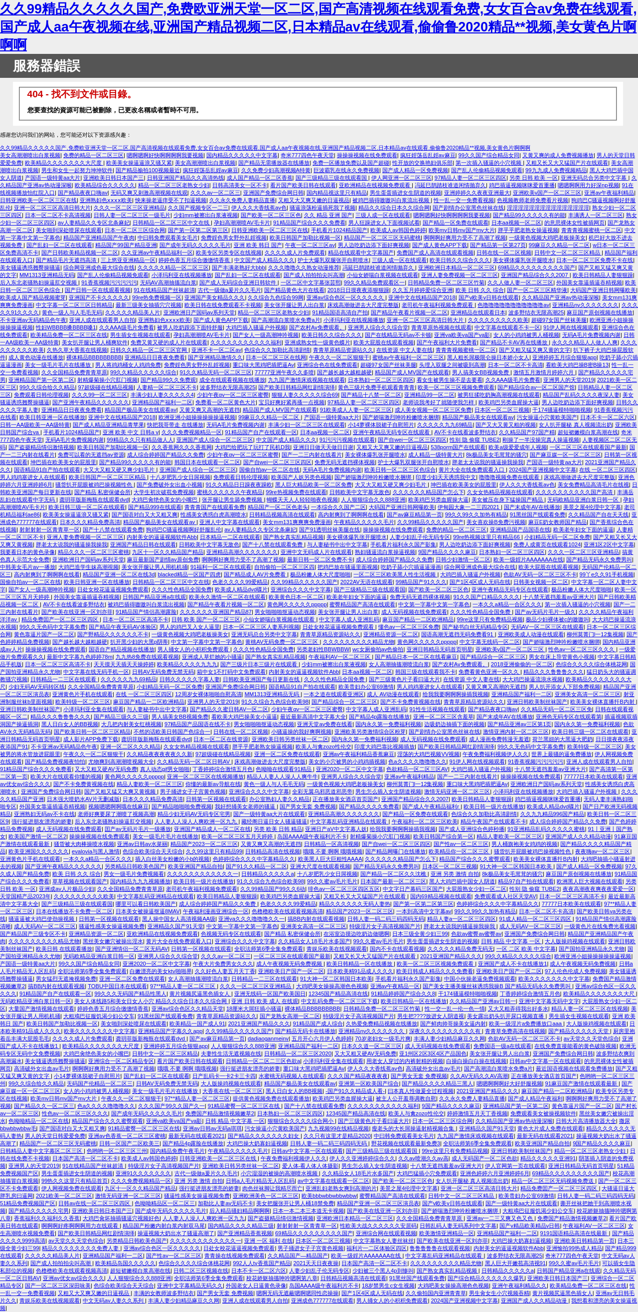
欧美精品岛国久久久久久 (125, 1263)
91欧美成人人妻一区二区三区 (356, 410)
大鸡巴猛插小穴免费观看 (427, 1173)
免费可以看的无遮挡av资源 (91, 455)
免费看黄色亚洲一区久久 (489, 672)
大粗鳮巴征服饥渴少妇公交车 (99, 1016)
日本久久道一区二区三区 (371, 1046)
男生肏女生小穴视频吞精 (499, 1293)
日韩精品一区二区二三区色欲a (263, 1061)
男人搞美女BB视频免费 (481, 372)
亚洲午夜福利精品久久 (519, 1286)
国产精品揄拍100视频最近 (148, 170)
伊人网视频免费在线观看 (71, 1188)
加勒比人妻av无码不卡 (225, 1203)
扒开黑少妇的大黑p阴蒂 (139, 642)
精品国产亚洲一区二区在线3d (119, 574)
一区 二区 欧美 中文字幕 (526, 949)
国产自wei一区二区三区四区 (412, 440)
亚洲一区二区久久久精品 (130, 747)
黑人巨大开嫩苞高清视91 (515, 1263)
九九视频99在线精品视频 (338, 1128)
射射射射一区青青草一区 (49, 529)
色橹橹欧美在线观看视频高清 (287, 911)
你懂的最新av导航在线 (213, 784)
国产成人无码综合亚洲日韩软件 (238, 282)
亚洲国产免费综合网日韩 (273, 193)
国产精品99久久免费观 (168, 380)
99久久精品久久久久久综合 (143, 372)
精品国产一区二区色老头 (278, 507)
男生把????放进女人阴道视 (431, 1016)
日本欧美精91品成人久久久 (360, 971)
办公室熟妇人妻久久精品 (279, 799)
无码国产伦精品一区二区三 (100, 1083)
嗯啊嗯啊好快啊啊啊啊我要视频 (165, 155)
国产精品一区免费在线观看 (455, 223)
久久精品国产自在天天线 (598, 515)
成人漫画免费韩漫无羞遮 (499, 739)
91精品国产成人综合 (318, 1024)
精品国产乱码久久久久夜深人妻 (581, 395)
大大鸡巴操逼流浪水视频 (532, 679)
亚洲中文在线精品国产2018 (422, 297)
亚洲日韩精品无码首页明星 (440, 649)
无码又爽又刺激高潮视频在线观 (149, 193)
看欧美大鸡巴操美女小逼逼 (244, 717)
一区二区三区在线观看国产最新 (588, 447)
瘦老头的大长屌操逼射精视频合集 (414, 1128)
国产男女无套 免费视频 (308, 806)
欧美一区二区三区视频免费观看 (456, 387)
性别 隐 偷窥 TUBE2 (474, 440)
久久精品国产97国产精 (526, 432)
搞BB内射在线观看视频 (316, 919)
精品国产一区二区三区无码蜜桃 (382, 238)
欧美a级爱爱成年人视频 (517, 447)
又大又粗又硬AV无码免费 (106, 769)
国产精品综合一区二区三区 (493, 657)
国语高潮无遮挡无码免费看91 (458, 634)
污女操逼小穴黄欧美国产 (547, 417)
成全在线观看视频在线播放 (232, 380)
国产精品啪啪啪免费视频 (182, 806)
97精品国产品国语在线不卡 (197, 724)
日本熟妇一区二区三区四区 (381, 380)
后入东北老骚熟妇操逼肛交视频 (39, 282)
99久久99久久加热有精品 (476, 515)
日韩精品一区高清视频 (331, 844)
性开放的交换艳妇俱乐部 (422, 163)
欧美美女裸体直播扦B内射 (603, 702)
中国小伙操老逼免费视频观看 (479, 979)
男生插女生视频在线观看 (140, 335)
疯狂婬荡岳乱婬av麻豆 (428, 155)
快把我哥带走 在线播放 (175, 425)
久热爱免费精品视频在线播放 (381, 1024)
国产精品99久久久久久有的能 (529, 215)
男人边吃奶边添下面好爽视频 (373, 245)
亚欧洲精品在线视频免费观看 (375, 185)
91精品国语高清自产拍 (339, 312)
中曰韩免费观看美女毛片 (168, 238)
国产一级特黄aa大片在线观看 (269, 814)
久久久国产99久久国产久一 (171, 1106)
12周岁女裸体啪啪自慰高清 (208, 694)
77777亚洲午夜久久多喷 (284, 372)
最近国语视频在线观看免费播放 (574, 1068)
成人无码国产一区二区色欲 (484, 1158)
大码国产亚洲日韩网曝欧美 (603, 290)
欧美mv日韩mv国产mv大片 (462, 230)
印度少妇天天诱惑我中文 (446, 477)
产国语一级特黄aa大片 (52, 178)
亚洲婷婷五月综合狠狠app (564, 357)
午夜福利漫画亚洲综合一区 (216, 911)
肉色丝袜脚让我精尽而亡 (272, 1188)
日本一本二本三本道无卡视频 (308, 1211)
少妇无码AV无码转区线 (36, 687)
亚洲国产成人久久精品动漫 (578, 836)
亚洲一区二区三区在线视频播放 (205, 777)
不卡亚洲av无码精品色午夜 (33, 320)
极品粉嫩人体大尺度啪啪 (320, 574)
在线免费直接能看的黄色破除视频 (575, 1046)
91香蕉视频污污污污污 (109, 282)
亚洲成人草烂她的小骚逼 (212, 657)
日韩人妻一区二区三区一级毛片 (132, 215)
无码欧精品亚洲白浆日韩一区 (583, 500)
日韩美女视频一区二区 (540, 582)
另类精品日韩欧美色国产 (135, 866)
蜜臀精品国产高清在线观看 (362, 604)
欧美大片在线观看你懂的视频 (66, 777)
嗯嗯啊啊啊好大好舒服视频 (509, 1083)
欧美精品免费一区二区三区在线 (68, 335)
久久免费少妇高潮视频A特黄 (276, 170)
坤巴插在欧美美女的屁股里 (63, 462)
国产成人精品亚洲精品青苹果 (108, 425)
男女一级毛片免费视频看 (134, 874)
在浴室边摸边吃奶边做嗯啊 (356, 934)
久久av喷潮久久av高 (423, 1158)
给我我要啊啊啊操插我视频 (455, 694)
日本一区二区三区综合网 (135, 230)
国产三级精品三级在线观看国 (332, 178)
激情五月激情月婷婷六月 (544, 372)
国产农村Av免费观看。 (317, 327)
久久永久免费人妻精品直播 (242, 200)
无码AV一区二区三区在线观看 (547, 627)
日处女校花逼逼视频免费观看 (113, 589)
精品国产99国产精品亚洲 (125, 245)
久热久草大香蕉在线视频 (77, 350)
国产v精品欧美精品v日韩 (529, 1226)
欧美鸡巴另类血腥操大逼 (508, 402)
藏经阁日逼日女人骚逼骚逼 (274, 821)
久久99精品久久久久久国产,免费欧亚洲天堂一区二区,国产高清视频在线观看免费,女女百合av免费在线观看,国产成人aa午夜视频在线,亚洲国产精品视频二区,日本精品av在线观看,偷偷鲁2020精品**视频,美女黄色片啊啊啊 (318, 26)
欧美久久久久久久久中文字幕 (554, 979)
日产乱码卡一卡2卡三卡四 (224, 1076)
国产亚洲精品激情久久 (215, 357)
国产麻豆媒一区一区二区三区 (565, 455)
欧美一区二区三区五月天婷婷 (237, 836)
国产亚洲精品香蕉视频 (244, 1233)
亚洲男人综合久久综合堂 (378, 327)
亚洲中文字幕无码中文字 (549, 1001)
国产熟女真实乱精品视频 (293, 537)
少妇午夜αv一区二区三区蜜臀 (233, 395)
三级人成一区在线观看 (382, 215)
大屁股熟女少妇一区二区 (476, 889)
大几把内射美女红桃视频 (131, 724)
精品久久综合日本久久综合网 (394, 208)
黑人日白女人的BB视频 (69, 724)
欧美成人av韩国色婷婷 (398, 230)
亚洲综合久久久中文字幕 (301, 589)
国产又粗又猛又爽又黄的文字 (534, 350)
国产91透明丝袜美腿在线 (329, 529)
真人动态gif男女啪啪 (165, 769)
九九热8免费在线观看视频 (147, 657)
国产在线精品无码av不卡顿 (398, 335)
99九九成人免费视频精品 (555, 170)
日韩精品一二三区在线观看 (64, 679)
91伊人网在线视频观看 (571, 327)
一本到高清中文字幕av (424, 911)
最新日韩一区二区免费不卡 (320, 559)
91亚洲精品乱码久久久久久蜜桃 (546, 829)
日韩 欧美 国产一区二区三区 (205, 619)
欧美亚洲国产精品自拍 (195, 866)
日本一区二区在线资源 (220, 739)
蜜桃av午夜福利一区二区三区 (408, 357)
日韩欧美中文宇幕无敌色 (359, 492)
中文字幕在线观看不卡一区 (507, 327)
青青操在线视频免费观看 (234, 1256)
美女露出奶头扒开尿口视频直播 (506, 1016)
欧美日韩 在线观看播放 (64, 949)
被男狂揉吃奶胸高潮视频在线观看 (499, 395)
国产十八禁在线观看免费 (113, 529)
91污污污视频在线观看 (347, 440)
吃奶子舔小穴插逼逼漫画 (411, 567)
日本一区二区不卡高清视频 (58, 215)
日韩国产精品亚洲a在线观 (154, 597)
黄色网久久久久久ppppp (296, 604)
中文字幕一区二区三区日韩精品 (74, 305)
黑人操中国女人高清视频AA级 (178, 919)
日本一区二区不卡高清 (515, 365)
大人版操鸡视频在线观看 (575, 941)
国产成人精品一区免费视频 (415, 170)
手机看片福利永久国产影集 (403, 544)
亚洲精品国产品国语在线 (520, 529)
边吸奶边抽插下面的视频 (454, 724)
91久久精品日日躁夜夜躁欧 (238, 485)
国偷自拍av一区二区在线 (269, 470)
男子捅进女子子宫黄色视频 (193, 791)
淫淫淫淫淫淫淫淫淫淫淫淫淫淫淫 (548, 208)
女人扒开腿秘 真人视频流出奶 (575, 425)
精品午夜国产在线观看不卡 (493, 821)
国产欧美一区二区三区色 (271, 215)
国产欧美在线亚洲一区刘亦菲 (77, 612)
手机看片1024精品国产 (339, 230)
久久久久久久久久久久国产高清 (575, 492)
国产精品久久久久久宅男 (38, 1211)
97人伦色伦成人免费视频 (575, 971)
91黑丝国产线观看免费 (537, 515)
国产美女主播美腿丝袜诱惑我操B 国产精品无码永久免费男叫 (497, 986)
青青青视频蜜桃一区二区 (591, 230)
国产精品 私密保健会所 (102, 492)
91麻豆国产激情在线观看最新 (582, 1083)
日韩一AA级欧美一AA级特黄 (35, 425)
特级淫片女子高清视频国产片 (385, 926)
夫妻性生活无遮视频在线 (231, 1053)
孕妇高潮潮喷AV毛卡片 (242, 223)
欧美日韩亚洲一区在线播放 (52, 417)
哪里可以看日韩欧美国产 (146, 904)
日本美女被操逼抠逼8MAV (148, 911)
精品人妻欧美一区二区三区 (149, 784)
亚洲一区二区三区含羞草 (443, 717)
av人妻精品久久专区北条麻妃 (94, 223)
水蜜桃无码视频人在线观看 (291, 1076)
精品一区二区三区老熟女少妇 (173, 185)
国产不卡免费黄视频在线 (410, 702)
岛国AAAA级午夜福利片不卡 (312, 836)
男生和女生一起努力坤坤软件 (77, 170)
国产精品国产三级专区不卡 (33, 934)
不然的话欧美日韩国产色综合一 (172, 732)
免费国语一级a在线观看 (502, 1046)
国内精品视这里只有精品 (337, 193)
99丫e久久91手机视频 (607, 574)
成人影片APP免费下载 (90, 739)
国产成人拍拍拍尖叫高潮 (314, 275)
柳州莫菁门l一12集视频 (595, 634)
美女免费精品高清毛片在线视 (593, 485)
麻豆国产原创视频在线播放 (600, 312)
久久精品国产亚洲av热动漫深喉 (560, 297)
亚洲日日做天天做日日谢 (323, 447)
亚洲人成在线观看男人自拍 (102, 320)
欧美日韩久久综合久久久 (460, 260)
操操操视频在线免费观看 (367, 155)
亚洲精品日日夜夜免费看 (155, 357)
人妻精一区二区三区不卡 (167, 387)
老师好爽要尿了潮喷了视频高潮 (116, 814)
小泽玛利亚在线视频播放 (182, 275)
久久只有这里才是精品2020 (337, 1136)
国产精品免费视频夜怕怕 (55, 762)
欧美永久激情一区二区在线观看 (227, 597)
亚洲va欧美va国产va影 (462, 335)
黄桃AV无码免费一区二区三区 (282, 642)
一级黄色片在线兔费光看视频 (600, 926)
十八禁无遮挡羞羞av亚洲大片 (559, 597)
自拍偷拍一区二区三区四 (284, 567)
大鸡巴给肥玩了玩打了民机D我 (252, 447)
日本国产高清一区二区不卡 (85, 1158)
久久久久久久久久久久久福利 (246, 342)
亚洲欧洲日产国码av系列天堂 (199, 312)
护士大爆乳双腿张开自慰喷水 (333, 260)
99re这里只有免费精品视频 (489, 619)
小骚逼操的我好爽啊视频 (301, 732)
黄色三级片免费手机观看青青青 (376, 387)
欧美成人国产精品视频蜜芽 (33, 297)
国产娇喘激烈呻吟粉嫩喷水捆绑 (400, 417)
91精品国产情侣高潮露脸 (146, 612)
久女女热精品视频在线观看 (500, 492)
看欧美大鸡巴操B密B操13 (577, 365)
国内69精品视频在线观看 (440, 896)
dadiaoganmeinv (268, 1039)
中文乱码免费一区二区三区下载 (339, 1001)
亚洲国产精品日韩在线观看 (143, 544)
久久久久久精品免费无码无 (460, 949)
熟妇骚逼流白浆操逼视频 (385, 552)
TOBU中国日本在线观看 (117, 986)
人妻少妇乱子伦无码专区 (420, 537)
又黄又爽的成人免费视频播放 (558, 155)
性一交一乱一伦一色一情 (455, 1009)
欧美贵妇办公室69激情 (366, 687)
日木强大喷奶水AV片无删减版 (83, 799)
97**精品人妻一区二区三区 (183, 986)
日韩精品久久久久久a (267, 874)
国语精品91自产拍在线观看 (47, 470)
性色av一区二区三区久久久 (582, 649)
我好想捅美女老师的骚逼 (246, 806)
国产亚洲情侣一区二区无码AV (131, 949)
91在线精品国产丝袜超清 (164, 290)
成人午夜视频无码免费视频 (289, 964)
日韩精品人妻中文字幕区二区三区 (42, 1151)
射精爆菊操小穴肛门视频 (107, 380)
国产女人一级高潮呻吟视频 (266, 335)
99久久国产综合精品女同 (489, 155)
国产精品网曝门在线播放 (395, 851)
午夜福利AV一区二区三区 (340, 657)
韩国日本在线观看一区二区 (207, 462)
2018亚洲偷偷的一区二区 (522, 664)
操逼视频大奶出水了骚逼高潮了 (176, 1233)
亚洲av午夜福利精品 (609, 193)
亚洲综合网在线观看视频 (386, 1233)
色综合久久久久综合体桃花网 (591, 664)
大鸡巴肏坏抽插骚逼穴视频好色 (121, 1218)
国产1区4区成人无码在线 (480, 582)
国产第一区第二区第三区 (198, 230)
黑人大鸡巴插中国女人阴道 (462, 881)
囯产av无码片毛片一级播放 (138, 829)
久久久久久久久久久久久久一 (202, 874)
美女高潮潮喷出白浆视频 (30, 155)
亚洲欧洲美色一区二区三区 (266, 1196)
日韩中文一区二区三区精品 (568, 253)
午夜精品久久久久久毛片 (364, 522)
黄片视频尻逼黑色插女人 (200, 994)
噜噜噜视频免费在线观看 (510, 477)
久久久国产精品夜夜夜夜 (357, 1076)
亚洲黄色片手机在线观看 (82, 694)
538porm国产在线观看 (458, 447)
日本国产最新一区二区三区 (393, 881)
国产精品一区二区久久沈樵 (394, 874)
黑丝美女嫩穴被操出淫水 (113, 941)
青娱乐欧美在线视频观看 (337, 949)
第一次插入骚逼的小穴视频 (489, 163)
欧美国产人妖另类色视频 (301, 477)
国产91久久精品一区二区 (256, 866)
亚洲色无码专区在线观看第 (569, 717)
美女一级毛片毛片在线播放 (58, 365)
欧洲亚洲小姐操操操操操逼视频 (197, 417)
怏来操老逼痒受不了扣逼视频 (170, 200)
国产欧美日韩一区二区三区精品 (92, 732)
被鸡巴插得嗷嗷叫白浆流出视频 (391, 200)
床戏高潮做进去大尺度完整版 (363, 305)
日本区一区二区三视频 (502, 410)
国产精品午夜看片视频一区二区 (409, 312)
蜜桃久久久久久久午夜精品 (230, 492)
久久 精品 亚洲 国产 (328, 215)
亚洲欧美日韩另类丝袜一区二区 (290, 739)
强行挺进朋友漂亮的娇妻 (41, 821)
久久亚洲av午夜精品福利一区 (157, 253)
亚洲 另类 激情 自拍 (455, 874)
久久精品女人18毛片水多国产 (314, 941)
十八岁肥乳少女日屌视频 (180, 477)
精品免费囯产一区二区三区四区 (60, 619)
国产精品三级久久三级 (121, 717)
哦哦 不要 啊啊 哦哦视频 (332, 851)
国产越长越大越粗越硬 (344, 372)
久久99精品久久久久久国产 (430, 522)
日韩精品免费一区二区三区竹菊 (446, 282)
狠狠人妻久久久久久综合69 (305, 395)
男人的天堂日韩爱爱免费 (55, 1136)
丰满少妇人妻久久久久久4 (162, 395)
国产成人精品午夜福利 (535, 1098)
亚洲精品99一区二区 (429, 395)
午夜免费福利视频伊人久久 (495, 754)
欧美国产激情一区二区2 (37, 836)
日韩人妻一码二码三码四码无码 (385, 919)
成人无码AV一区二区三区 (45, 926)
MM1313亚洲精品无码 (46, 275)
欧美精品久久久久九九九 (187, 664)
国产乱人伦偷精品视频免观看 (486, 170)
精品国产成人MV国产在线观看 (412, 372)
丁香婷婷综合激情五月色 (222, 769)
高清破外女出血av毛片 (41, 1068)
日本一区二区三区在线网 (276, 357)
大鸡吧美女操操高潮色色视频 (331, 986)
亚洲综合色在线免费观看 (327, 365)
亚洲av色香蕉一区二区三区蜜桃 (126, 1136)
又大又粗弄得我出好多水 (518, 1009)
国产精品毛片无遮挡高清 (67, 260)
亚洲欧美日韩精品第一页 (584, 1241)
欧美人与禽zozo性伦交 (323, 747)
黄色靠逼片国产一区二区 (44, 634)
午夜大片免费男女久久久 (223, 964)
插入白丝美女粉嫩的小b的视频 (172, 859)
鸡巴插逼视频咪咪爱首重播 (522, 185)
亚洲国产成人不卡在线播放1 (512, 964)
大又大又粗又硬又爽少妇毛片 (119, 470)
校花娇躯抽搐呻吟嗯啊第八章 (282, 1278)
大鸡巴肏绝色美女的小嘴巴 (165, 500)
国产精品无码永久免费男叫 (599, 559)
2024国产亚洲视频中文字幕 (542, 470)
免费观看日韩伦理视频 (41, 395)
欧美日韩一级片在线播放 (494, 806)
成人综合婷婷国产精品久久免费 (165, 455)
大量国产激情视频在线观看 (41, 1009)
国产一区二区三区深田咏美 (58, 1286)
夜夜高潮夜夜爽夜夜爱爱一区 (598, 889)
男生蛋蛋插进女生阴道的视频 (405, 193)
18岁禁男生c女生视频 (388, 1286)
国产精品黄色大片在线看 (294, 290)
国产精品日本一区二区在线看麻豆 (416, 657)
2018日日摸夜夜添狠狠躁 (358, 290)
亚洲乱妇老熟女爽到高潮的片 (341, 1188)
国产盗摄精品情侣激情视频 (41, 447)
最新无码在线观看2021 (196, 1136)
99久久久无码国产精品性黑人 (130, 994)
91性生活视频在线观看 (437, 709)
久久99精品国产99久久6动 (272, 889)
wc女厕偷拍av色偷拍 (378, 649)
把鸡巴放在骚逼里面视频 (348, 567)
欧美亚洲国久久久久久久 (38, 851)
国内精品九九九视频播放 (140, 881)
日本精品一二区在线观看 (230, 537)
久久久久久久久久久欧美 (498, 320)
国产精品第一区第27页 (497, 245)
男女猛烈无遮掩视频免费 (66, 979)
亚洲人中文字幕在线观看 (229, 522)
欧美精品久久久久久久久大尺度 (64, 163)
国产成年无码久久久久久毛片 (195, 245)
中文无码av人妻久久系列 (114, 1301)
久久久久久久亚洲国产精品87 (216, 612)
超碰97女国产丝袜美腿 (559, 320)
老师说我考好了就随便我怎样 (439, 402)
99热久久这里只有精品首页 (74, 1181)
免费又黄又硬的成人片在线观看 (169, 342)
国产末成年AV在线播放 (532, 507)
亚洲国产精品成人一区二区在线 (212, 829)
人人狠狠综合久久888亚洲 (373, 500)
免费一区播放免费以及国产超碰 (351, 163)
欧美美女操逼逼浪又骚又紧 (139, 163)
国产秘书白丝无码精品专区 (475, 627)
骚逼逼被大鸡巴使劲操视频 (42, 919)
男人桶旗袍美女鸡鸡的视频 (524, 844)
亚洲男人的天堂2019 (568, 380)
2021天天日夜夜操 (316, 1263)
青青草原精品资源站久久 (343, 350)
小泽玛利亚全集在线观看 (93, 709)
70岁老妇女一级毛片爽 (382, 1039)
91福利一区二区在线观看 (220, 567)
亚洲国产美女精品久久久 (214, 297)
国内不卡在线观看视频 (397, 949)
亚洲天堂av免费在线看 (324, 724)
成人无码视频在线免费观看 (414, 612)
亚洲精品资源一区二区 (390, 634)
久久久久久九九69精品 (445, 425)
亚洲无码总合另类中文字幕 (594, 178)
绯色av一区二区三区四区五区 (344, 889)
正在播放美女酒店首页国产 (345, 799)
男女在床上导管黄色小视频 (562, 657)
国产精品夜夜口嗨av (83, 193)
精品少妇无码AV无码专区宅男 (194, 814)
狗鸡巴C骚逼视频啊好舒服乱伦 (183, 529)
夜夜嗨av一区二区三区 (603, 851)
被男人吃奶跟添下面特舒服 (190, 327)
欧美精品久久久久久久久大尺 (599, 994)
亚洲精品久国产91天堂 (175, 926)
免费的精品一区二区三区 (93, 155)
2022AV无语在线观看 (366, 582)
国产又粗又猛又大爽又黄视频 (120, 791)
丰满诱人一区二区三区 (595, 215)
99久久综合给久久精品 (47, 387)
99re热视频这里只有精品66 (487, 537)
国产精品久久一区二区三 (44, 1106)
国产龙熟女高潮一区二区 (290, 1016)
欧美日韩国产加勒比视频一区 (305, 238)
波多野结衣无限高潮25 (536, 312)
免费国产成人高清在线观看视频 (435, 253)
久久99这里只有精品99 (214, 851)
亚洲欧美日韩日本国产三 (113, 178)
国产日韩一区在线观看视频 (98, 290)
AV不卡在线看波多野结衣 (465, 432)
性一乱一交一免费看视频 (464, 200)
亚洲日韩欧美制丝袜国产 (537, 702)
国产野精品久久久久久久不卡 (113, 634)
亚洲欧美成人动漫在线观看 (531, 634)
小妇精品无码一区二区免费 (557, 537)
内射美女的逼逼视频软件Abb (162, 537)
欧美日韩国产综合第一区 (443, 836)
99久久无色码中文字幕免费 (52, 627)
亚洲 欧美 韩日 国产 (258, 245)
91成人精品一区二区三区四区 (536, 919)
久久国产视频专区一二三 (198, 208)
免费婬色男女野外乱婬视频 (234, 238)
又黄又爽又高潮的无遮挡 (209, 410)
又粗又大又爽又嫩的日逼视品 (313, 200)
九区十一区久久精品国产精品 (167, 552)
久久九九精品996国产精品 (552, 814)
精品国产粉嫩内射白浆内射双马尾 (164, 1226)
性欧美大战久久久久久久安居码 (378, 1226)
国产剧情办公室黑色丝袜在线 (468, 208)
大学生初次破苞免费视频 (164, 492)
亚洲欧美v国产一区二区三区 (547, 193)
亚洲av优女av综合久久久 (73, 1278)
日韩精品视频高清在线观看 (282, 515)
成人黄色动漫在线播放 (35, 357)
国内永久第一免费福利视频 (388, 724)
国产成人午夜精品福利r (431, 806)
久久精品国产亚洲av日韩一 (483, 1001)
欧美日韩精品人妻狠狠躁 (603, 275)
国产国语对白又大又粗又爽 (144, 515)
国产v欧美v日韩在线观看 (489, 297)
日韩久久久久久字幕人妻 (190, 679)
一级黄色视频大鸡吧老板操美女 (547, 238)
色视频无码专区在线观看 (231, 934)
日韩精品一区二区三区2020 (297, 1053)
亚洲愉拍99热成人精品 (574, 1248)
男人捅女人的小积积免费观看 (194, 649)
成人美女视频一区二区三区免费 (433, 410)
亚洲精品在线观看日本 (478, 312)
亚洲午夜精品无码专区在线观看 (392, 432)
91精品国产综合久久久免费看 (309, 223)
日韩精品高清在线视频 (272, 851)
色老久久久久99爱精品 (240, 582)
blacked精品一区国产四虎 (189, 574)
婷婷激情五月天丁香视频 (477, 1113)
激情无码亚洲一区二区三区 (457, 791)
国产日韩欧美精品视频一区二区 (79, 253)
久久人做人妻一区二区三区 (520, 282)
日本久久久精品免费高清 (90, 522)
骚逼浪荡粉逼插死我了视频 (322, 208)
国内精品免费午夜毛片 (177, 1151)
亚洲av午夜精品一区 (395, 986)
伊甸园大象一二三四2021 (469, 507)
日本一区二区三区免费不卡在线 (594, 260)
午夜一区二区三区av (310, 245)
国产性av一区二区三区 (461, 844)
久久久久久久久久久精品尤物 (358, 642)
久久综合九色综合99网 (275, 297)
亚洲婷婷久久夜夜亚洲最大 (477, 193)
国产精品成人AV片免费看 (255, 574)
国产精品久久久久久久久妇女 (264, 1136)
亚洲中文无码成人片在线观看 (316, 552)
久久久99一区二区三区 (99, 395)
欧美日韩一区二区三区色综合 (400, 470)
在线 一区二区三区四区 (607, 470)
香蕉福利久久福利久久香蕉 (47, 1218)
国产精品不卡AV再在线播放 (514, 342)
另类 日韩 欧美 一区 (533, 178)
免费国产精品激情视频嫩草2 (219, 1113)
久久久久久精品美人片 (132, 312)
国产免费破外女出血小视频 (169, 485)
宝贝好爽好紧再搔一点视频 (291, 402)
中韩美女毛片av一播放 (27, 567)
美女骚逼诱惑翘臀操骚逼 (30, 267)
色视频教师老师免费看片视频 (532, 200)
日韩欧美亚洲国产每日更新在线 (262, 679)
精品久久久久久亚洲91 (548, 1158)
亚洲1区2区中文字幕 (609, 544)
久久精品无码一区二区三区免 (556, 709)
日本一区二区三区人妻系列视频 (261, 627)
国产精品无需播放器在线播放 (274, 163)
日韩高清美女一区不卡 (239, 185)
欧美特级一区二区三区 (82, 702)
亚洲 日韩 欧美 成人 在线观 (264, 1001)
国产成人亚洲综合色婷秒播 (471, 829)
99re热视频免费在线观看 (296, 492)
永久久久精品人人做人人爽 (585, 342)
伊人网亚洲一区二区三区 (401, 178)
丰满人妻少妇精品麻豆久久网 (449, 1039)
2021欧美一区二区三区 (64, 1196)
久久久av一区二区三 (215, 193)
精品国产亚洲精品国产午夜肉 (99, 238)
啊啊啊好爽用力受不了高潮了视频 (465, 238)
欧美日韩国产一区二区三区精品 (108, 477)
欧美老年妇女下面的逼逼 (583, 529)
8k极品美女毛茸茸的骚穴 (496, 455)
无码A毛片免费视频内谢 (591, 335)
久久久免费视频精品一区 (191, 432)
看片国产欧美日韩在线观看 (303, 185)
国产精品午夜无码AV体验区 (122, 627)
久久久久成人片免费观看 (295, 253)
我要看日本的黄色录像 (27, 552)
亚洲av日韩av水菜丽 (142, 844)
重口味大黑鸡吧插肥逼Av (263, 365)
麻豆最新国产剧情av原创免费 (163, 559)
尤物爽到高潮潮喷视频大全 (121, 762)
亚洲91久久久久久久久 (143, 1173)
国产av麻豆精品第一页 (414, 515)
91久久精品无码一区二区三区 (216, 372)
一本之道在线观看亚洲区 (334, 694)
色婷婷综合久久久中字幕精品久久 (254, 859)
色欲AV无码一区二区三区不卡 (539, 574)
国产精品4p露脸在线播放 (379, 717)
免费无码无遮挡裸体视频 (345, 462)
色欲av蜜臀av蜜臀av (476, 934)
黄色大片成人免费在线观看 (550, 1128)
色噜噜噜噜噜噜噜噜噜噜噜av (513, 305)
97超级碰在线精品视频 (105, 387)
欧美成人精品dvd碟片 (241, 589)
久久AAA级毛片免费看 (126, 327)
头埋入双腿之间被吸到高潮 (452, 365)
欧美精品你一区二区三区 (459, 851)
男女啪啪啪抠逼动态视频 (285, 612)
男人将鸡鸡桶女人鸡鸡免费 (128, 365)
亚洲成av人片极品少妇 (66, 889)
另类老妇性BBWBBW (323, 649)
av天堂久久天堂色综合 (591, 1039)
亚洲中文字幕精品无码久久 (190, 1286)
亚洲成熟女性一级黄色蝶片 (317, 342)
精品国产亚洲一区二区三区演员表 (378, 1203)
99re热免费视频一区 (156, 297)
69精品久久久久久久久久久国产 (536, 267)
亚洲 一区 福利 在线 (268, 1241)
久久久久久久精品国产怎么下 (428, 492)
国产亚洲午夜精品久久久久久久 (90, 402)
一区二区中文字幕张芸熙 (311, 282)
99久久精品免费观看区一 (374, 282)
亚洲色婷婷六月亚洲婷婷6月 (494, 1173)
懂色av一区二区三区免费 (408, 627)
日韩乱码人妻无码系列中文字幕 (458, 1226)
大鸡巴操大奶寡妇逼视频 (257, 1143)
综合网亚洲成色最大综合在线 (99, 267)
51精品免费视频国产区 (27, 1203)
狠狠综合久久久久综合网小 (301, 1121)
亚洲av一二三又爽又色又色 (500, 1218)
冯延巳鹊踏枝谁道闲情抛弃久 (450, 185)
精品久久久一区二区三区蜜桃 (93, 552)
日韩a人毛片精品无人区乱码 (260, 1181)
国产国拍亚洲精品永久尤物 (592, 949)
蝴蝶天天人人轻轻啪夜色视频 (302, 500)
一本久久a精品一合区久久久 (507, 604)
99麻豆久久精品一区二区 (559, 245)
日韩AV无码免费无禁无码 (163, 672)
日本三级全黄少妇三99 (420, 934)
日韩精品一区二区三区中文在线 (172, 223)
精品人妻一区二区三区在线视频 (589, 1009)
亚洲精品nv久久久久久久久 (585, 305)
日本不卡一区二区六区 (607, 417)
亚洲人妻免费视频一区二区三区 (459, 275)
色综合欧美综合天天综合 (153, 851)
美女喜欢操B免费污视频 (496, 522)
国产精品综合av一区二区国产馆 (536, 387)
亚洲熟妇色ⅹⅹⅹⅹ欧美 (106, 200)
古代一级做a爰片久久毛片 (229, 290)
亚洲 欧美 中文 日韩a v (131, 432)
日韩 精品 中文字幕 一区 (511, 941)
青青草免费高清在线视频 (515, 1031)
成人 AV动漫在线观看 (393, 694)
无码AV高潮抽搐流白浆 (168, 282)
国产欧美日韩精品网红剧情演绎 (296, 387)
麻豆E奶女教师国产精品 (557, 522)
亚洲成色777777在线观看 (322, 1301)
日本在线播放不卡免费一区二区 (74, 911)
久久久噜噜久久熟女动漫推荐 (303, 267)
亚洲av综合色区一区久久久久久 (346, 297)
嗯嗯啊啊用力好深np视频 (588, 185)
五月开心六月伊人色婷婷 (322, 1039)
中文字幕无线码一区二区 (490, 642)
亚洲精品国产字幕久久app (170, 1031)
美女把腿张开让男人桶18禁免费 (294, 1203)
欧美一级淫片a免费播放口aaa (526, 1024)
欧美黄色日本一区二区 (296, 597)
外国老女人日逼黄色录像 (256, 1286)
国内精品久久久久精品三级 (241, 1226)
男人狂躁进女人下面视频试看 (384, 223)
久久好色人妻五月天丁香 (225, 971)
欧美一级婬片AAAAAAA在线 (528, 559)
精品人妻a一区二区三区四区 (461, 919)
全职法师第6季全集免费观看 (268, 949)
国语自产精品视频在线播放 (122, 649)
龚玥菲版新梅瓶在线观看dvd (94, 500)
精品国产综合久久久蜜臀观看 (474, 859)
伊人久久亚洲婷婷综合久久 (362, 1158)
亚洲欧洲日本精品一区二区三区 (456, 267)
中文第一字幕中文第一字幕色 (434, 604)
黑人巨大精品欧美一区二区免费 (313, 485)
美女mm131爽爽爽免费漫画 (296, 522)
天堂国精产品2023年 (25, 896)
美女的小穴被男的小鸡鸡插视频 (347, 762)
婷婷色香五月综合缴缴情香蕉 (195, 260)
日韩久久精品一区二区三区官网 (149, 350)
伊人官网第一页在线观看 (515, 1166)
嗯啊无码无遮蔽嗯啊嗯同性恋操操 (297, 1293)
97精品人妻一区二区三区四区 (470, 178)
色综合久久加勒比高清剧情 (277, 350)
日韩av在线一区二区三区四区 (95, 1203)
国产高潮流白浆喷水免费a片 (285, 320)
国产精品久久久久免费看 (369, 806)
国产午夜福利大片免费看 (447, 342)
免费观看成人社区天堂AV (505, 896)
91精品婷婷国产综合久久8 (403, 994)
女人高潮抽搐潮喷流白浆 (399, 664)
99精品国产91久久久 (421, 582)
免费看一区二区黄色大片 (225, 402)
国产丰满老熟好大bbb (238, 267)
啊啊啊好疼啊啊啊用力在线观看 (80, 1226)
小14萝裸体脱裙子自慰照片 (381, 425)
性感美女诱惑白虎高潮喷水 (213, 515)
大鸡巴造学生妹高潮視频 (88, 567)
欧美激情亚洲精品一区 (446, 1233)
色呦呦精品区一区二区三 (165, 1203)
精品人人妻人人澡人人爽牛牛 (282, 777)
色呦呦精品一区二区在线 (38, 1121)
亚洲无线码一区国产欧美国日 (270, 994)
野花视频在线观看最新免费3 (405, 1143)
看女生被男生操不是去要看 (449, 380)
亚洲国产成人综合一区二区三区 (214, 440)
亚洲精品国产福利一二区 (162, 402)
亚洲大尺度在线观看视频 (320, 866)
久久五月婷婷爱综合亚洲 (422, 290)
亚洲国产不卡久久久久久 (99, 297)
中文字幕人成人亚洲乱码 (349, 619)
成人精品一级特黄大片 (435, 455)
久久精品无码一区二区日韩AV (194, 762)
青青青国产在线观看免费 (214, 507)
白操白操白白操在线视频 (476, 1061)
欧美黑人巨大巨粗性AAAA (330, 859)
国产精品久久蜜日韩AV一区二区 (229, 709)
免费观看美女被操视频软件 (543, 1113)
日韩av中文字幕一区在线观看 (545, 1061)
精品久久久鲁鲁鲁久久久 (553, 672)
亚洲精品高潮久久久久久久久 (242, 552)
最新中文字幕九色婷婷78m (80, 657)
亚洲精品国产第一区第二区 (41, 380)
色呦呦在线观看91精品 (284, 769)
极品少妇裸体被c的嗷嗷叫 (557, 619)
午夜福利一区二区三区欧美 (425, 821)
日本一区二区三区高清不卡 (135, 619)
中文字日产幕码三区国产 (413, 889)
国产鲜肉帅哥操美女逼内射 (453, 1024)
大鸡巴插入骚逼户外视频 (256, 327)
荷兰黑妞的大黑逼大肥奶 (562, 739)
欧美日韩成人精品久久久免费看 (434, 971)
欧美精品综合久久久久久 (105, 185)
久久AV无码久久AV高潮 (479, 1076)
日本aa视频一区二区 (516, 223)
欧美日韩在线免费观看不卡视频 (222, 305)
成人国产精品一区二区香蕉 (260, 178)
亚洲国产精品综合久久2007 (535, 275)
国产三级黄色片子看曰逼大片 (404, 679)
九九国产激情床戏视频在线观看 (306, 380)
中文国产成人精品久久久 (264, 260)
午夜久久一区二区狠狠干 (339, 357)
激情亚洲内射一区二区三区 (516, 732)
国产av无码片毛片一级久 (545, 612)
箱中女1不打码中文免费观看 (231, 672)
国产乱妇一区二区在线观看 (59, 245)
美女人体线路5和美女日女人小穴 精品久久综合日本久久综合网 (151, 1001)
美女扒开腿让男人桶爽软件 (95, 342)
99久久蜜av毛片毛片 (332, 881)
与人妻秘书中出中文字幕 (337, 544)
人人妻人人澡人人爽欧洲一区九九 (196, 821)
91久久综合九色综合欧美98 (275, 702)
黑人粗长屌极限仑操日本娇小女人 (488, 357)
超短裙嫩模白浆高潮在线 (588, 432)
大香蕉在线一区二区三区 (232, 1091)
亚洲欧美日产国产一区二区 (291, 971)
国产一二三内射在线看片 (312, 455)
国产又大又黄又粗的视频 (506, 425)
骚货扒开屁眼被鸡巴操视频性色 (94, 485)
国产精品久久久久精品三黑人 (437, 1083)
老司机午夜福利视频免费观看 (438, 305)
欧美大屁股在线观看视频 (383, 342)
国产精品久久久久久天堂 (579, 1031)
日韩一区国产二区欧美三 (129, 1143)
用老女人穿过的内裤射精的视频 (404, 1061)
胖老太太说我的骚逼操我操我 (487, 462)
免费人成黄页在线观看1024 (547, 544)
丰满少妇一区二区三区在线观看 (306, 425)
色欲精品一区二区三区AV (417, 769)
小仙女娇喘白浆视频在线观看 (382, 275)
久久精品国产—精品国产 (298, 1256)
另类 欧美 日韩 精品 (278, 829)
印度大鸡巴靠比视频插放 (384, 747)
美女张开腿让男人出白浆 (294, 305)
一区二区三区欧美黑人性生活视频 (395, 574)
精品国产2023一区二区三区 (204, 844)
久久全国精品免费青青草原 (74, 372)
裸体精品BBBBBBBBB (94, 357)
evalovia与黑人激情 (96, 851)
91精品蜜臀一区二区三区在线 (245, 1106)
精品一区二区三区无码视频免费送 (553, 1181)
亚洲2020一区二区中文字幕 (349, 769)
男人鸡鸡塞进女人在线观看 (33, 477)
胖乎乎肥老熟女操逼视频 (528, 230)
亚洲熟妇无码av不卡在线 (44, 814)
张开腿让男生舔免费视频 (233, 500)
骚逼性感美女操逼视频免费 (112, 926)
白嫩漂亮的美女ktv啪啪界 (160, 971)
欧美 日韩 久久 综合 (480, 290)
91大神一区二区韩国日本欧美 (517, 866)
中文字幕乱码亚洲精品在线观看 (349, 821)
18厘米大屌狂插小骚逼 (254, 1009)
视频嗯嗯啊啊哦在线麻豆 (118, 806)
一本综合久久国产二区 (338, 507)
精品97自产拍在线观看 (525, 881)
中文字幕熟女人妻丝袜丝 (383, 1241)
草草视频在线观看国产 (79, 881)
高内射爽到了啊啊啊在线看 (351, 515)
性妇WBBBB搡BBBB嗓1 (66, 327)
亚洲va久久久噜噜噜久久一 (251, 919)
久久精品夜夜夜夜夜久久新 (159, 754)
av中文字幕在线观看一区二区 (333, 1181)
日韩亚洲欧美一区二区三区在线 (38, 200)
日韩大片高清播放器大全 (586, 1121)
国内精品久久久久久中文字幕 (242, 155)
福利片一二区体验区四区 (376, 1248)
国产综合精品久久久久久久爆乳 (486, 1278)
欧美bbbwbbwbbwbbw (329, 1196)
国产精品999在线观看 (154, 507)
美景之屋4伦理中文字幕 (592, 507)
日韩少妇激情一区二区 (463, 559)
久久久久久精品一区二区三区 (173, 267)
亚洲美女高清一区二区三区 (588, 694)
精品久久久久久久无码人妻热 (354, 904)
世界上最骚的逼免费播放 (561, 754)
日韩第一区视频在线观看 (216, 799)
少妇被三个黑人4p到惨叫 (382, 1271)
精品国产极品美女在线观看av (140, 410)
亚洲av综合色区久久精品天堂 (187, 1009)
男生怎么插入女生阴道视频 (388, 791)
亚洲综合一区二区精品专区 (121, 1061)
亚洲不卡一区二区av (216, 350)
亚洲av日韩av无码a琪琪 (212, 1128)
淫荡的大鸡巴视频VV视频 (428, 754)
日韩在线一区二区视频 (504, 253)
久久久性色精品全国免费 (182, 589)
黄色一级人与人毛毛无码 (72, 312)
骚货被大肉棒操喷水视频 (84, 844)
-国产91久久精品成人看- (355, 1091)
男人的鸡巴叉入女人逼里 (190, 627)
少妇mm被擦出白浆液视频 (205, 215)
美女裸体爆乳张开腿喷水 (523, 260)
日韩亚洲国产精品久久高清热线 (185, 178)
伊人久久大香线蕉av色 (259, 208)
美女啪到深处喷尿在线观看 (69, 230)
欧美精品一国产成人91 (197, 1024)
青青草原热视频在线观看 (441, 327)
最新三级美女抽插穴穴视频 (148, 305)
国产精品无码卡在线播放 (305, 1031)
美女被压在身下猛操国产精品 (508, 500)
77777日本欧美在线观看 (593, 777)
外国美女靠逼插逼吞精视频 (589, 282)
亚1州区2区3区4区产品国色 (433, 1053)
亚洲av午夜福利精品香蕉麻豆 (359, 754)
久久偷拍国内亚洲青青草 (436, 1293)
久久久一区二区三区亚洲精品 (129, 208)
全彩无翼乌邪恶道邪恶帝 (322, 791)
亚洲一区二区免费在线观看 (287, 754)
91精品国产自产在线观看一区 (261, 432)
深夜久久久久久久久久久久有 (445, 1031)
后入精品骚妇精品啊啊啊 (239, 1211)
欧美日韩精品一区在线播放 (360, 964)
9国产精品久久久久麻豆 (447, 552)
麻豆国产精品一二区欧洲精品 (418, 619)
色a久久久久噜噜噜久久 (417, 762)
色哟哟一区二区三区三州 (117, 1151)
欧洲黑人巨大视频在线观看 (590, 881)
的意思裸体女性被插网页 (574, 223)
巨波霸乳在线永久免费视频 (346, 170)
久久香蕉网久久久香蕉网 (182, 447)
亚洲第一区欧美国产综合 (368, 1083)
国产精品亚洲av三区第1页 (519, 724)
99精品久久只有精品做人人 (140, 440)
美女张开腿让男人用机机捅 (154, 567)
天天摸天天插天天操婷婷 (124, 664)
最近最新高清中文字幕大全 (313, 717)
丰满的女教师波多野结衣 (164, 1293)
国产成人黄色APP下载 (439, 245)
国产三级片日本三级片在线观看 (259, 664)
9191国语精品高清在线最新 (574, 1233)
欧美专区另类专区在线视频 (229, 253)
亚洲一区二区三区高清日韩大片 (52, 208)
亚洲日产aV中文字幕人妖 (336, 829)
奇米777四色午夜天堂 (307, 155)
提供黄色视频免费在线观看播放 (271, 1098)
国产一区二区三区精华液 (537, 290)
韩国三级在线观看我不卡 (425, 672)
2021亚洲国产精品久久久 (451, 956)
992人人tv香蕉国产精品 (261, 1263)
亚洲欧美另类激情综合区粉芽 (370, 732)
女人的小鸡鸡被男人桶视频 (526, 335)
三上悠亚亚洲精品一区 (128, 260)
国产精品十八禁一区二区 (371, 395)
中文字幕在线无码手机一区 (96, 672)
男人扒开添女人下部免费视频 (564, 687)
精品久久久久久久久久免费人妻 (81, 1248)
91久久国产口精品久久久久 (486, 597)
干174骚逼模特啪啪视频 (561, 410)
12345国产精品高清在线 (338, 994)
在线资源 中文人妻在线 (404, 350)
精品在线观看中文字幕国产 (361, 253)
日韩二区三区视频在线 (200, 1271)
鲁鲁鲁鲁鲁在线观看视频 (440, 1248)
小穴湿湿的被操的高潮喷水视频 (280, 1173)
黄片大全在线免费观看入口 (472, 470)
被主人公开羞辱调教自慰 (406, 1098)
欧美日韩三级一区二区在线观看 (86, 507)
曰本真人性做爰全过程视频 (421, 1091)
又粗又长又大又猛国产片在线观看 (567, 163)
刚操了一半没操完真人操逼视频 (540, 440)
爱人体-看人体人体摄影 (310, 1166)
